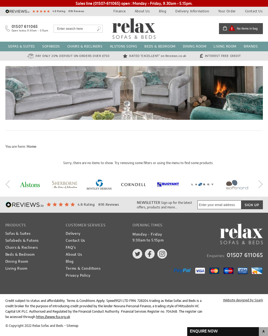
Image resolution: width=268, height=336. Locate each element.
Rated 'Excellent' (157, 56)
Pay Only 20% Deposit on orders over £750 (72, 56)
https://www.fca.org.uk (53, 317)
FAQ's (71, 248)
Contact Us (254, 11)
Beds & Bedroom (159, 46)
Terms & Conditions (83, 268)
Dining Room (195, 46)
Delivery (73, 234)
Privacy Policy (78, 275)
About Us (142, 11)
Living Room (225, 46)
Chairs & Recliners (85, 46)
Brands (251, 46)
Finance (119, 11)
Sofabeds (51, 46)
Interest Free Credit (223, 56)
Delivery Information (192, 11)
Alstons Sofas (123, 46)
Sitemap (72, 325)
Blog (162, 11)
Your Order (227, 11)
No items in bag (247, 28)
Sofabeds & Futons (22, 241)
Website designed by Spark (243, 300)
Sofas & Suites (21, 46)
